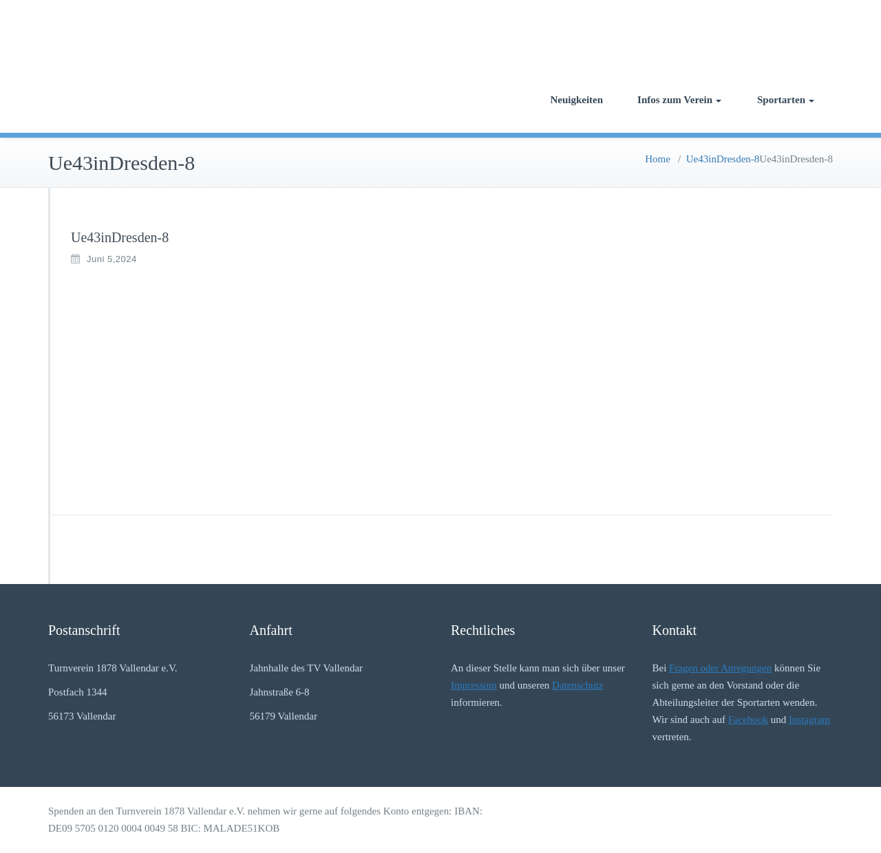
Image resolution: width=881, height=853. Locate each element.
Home (657, 158)
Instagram (809, 719)
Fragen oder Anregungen (720, 667)
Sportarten (785, 99)
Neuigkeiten (576, 99)
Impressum (474, 685)
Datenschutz (577, 685)
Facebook (748, 719)
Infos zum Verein (679, 99)
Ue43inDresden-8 (723, 158)
